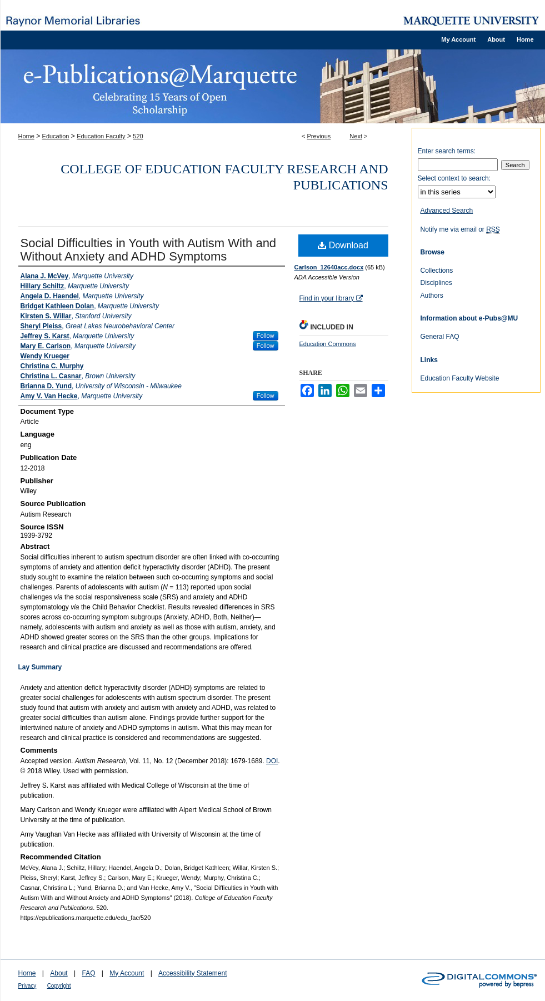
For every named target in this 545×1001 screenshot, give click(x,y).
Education (55, 136)
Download (343, 245)
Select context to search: (454, 178)
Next (355, 136)
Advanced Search (447, 210)
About (58, 973)
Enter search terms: (447, 151)
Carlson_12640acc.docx (329, 267)
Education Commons (327, 344)
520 (138, 136)
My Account (126, 973)
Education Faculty (101, 136)
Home (26, 136)
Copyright (59, 986)
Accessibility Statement (192, 973)
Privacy (27, 986)
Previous (319, 136)
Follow (265, 335)
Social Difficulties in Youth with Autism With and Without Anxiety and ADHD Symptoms (149, 249)
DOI (272, 761)
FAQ (88, 973)
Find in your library (331, 298)
